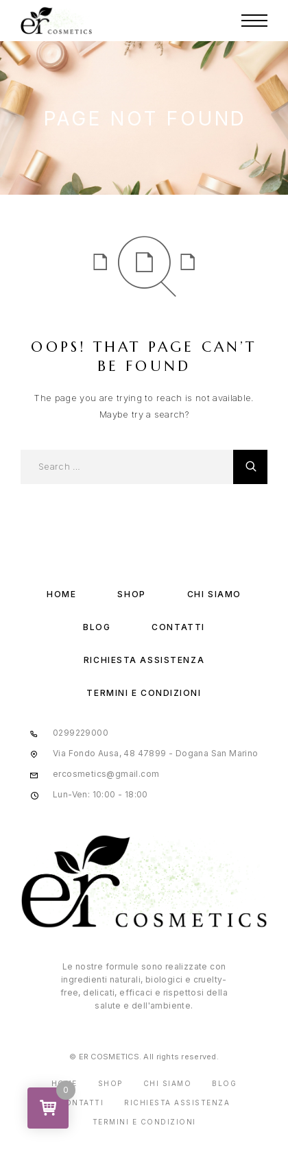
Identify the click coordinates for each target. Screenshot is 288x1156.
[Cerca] (250, 467)
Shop (131, 594)
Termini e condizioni (143, 693)
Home (61, 594)
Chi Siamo (214, 594)
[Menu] (254, 20)
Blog (96, 627)
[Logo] (56, 20)
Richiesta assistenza (144, 660)
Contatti (178, 627)
